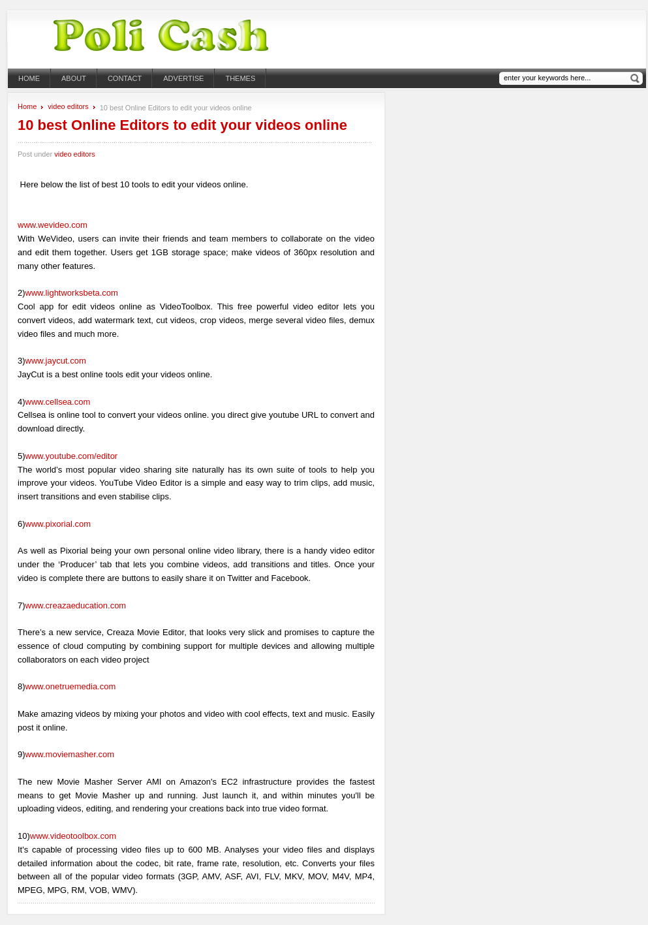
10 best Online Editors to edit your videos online (182, 125)
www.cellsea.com (58, 402)
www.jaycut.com (55, 361)
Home (29, 78)
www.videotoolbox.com (73, 836)
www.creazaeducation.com (76, 605)
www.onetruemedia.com (70, 686)
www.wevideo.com (52, 225)
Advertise (183, 78)
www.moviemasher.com (70, 754)
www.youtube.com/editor (71, 456)
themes (240, 78)
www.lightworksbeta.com (71, 293)
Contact (125, 78)
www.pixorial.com (58, 524)
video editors (68, 106)
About (73, 78)
